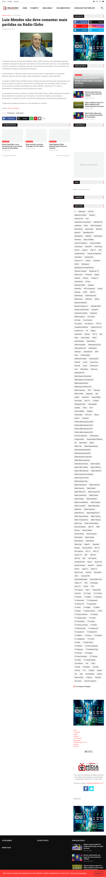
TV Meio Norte (88, 642)
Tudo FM (78, 593)
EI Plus (88, 281)
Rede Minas (90, 541)
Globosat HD (88, 351)
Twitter (99, 670)
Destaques (85, 264)
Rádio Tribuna (95, 520)
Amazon (92, 215)
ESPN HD (88, 299)
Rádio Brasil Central (81, 464)
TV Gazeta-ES (92, 632)
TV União (78, 660)
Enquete (90, 285)
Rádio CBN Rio (96, 467)
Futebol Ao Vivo (96, 327)
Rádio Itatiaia (95, 502)
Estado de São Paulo (82, 309)
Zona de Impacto (90, 681)
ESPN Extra (78, 299)
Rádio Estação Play (81, 481)
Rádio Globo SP (80, 492)
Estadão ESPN (96, 306)
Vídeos (99, 674)
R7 (75, 443)
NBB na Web (79, 394)
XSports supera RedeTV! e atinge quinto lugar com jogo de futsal (93, 846)
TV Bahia (96, 607)
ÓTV (91, 408)
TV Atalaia (87, 607)
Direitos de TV (94, 271)
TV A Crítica (98, 593)
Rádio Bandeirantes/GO (82, 450)
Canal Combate (95, 243)
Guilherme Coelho (80, 358)
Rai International (80, 527)
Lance (85, 365)
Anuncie (16, 1)
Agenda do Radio (80, 215)
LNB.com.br (94, 365)
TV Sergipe (88, 653)
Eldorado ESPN (80, 285)
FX (87, 330)
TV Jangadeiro (80, 639)
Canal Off (88, 246)
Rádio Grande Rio (80, 495)
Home (3, 1)
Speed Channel (80, 565)
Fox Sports (78, 323)
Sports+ (99, 565)
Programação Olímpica (94, 439)
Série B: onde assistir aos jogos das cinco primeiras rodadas (93, 94)
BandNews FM (88, 232)
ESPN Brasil (79, 295)
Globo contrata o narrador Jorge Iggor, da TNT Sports (35, 145)
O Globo (95, 401)
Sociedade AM (79, 562)
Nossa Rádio (96, 397)
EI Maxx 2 (94, 278)
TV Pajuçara (79, 649)
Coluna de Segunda (94, 253)
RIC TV (97, 548)
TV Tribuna (93, 656)
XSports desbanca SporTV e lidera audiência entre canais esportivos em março (94, 104)
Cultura (88, 260)
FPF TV (98, 323)
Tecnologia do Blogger (82, 686)
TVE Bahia (86, 667)
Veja (81, 674)
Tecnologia (94, 583)
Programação (79, 439)
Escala (100, 288)
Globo (94, 337)
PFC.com (88, 415)
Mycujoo (97, 390)
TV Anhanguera (92, 600)
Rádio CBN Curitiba (81, 467)
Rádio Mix (78, 509)
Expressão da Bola (81, 313)
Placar (96, 415)
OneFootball (92, 404)
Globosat (78, 351)
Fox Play (77, 320)
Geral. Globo (85, 337)
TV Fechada (77, 738)
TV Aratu (78, 607)
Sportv (77, 569)
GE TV (95, 334)
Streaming (76, 740)
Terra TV (77, 586)
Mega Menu (47, 8)
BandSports (79, 236)
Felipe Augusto (80, 316)
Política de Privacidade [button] (78, 873)
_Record (76, 736)
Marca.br (94, 369)
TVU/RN (91, 670)
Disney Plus (78, 274)
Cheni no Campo (13, 108)
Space (89, 562)
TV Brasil (78, 611)
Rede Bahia (78, 537)
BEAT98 (88, 236)
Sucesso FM (85, 576)
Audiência (78, 225)
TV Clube (92, 618)
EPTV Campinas (89, 288)
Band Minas (79, 229)
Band (86, 225)
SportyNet (97, 572)
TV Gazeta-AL (79, 632)
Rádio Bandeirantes (91, 446)
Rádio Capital (95, 464)
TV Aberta (34, 8)
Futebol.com (79, 330)
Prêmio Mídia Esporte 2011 (84, 429)
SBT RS (77, 558)
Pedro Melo (78, 415)
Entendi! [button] (99, 873)
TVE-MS (95, 667)
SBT (86, 555)
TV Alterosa (98, 597)
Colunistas (78, 257)
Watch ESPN (79, 677)
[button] (102, 8)
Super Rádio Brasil (81, 579)
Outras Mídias (79, 411)
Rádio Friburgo (94, 485)
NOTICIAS (78, 401)
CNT (100, 250)
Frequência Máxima (81, 327)
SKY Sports (92, 558)
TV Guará (88, 635)
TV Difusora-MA (80, 628)
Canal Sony (98, 246)
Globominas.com (80, 348)
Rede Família (89, 537)
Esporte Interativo (81, 302)
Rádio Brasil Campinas (82, 460)
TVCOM (77, 667)
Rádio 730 (78, 446)
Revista (77, 548)
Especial (77, 292)
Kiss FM (77, 365)
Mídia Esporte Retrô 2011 (83, 386)
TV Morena (78, 646)
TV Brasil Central (89, 611)
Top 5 (87, 590)
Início (75, 730)
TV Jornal (91, 639)
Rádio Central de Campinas (84, 474)
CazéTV (84, 250)
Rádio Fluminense (80, 485)
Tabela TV (78, 583)
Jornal (85, 362)
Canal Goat (78, 246)
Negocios (89, 394)
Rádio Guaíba (79, 499)
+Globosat (81, 211)
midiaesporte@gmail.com (94, 783)
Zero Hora (78, 681)
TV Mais (77, 642)
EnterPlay (78, 288)
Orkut (85, 408)
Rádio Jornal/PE (80, 506)
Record (77, 530)
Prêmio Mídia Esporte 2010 (84, 425)
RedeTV (87, 544)
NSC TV (87, 401)
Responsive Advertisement (89, 165)
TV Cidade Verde (80, 618)
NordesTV (85, 397)
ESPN (85, 292)
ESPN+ (97, 299)
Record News (79, 534)
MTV (89, 390)
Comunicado (89, 257)
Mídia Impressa (80, 390)
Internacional (93, 358)
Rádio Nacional (89, 509)
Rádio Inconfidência (81, 502)
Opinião (77, 408)
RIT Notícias (79, 551)
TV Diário (93, 625)
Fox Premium (87, 320)
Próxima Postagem (62, 155)
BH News (78, 239)
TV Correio (91, 621)
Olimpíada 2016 (80, 404)
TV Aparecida (91, 604)
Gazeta (87, 334)
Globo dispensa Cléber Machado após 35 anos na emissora (58, 146)
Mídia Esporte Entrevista (83, 376)
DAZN (77, 264)
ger (101, 334)
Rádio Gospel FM (93, 492)
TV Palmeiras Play (92, 649)
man (76, 369)
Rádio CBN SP (96, 471)
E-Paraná (88, 274)
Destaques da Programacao (84, 267)
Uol (76, 674)
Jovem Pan (94, 362)
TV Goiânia (78, 635)
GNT (96, 351)
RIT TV (88, 551)
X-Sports (89, 677)
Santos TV (78, 555)
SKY (84, 558)
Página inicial (6, 15)
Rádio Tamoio (95, 516)
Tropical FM (96, 590)
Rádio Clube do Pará (82, 478)
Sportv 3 (94, 569)
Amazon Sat (79, 218)
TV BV (100, 611)
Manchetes (84, 369)
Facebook (93, 313)
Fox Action (91, 316)
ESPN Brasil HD (91, 295)
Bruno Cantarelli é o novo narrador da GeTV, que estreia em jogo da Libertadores (12, 146)
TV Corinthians (79, 621)
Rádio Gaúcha (79, 488)
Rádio (92, 443)
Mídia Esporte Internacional (84, 379)
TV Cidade (94, 614)
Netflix (77, 397)
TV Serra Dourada (81, 656)
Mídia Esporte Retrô (81, 383)
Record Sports (91, 534)
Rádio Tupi (78, 523)
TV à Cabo (87, 593)
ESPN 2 (92, 292)
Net (97, 394)
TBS (85, 583)
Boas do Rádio (89, 239)
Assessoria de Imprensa (83, 222)
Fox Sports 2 (89, 323)
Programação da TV (80, 742)
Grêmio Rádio (85, 355)
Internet (77, 362)
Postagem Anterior (9, 155)
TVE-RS (77, 670)
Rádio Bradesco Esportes (83, 457)
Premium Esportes (81, 436)
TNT (92, 586)
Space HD (98, 562)
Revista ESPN (87, 548)
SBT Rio (93, 555)
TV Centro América (81, 614)
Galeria (93, 330)
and (87, 218)
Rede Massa (79, 541)
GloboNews (93, 348)
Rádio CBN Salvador (81, 471)
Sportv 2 (85, 569)
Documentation (63, 8)
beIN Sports (98, 236)
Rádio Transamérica (81, 520)
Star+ (76, 576)
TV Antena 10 (79, 604)
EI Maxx (85, 278)
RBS (98, 527)
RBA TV (91, 527)
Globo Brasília (79, 341)
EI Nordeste (79, 281)
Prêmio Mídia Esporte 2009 (84, 422)
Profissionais (17, 15)
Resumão (96, 544)
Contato (9, 1)
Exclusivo (95, 309)
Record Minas (87, 530)
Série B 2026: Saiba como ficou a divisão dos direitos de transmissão (94, 115)
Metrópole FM (79, 372)
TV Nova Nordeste (91, 646)
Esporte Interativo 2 (81, 306)
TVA (87, 663)
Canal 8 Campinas (81, 243)
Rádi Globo (83, 443)
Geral (76, 337)
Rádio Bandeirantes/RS (82, 453)
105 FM (90, 211)
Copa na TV (79, 260)
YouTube (98, 677)
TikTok (85, 586)
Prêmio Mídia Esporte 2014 (84, 432)
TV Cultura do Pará (81, 625)
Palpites (89, 411)
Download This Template (84, 8)
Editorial (77, 278)
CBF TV (93, 250)
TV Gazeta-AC (93, 628)
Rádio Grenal (93, 495)
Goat (76, 355)
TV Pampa (78, 653)
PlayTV (77, 418)
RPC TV (96, 551)
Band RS (99, 229)
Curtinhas (96, 260)
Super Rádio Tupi (96, 579)
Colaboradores (80, 253)
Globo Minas (91, 341)
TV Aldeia (87, 597)
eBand (97, 274)
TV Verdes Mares (89, 660)
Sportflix (91, 565)
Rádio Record (79, 513)
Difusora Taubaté (80, 271)
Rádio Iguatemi (92, 499)
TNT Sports (79, 590)
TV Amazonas (79, 600)
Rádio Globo (19, 113)
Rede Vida (78, 544)
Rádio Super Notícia (81, 516)
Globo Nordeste (80, 344)
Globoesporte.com (94, 344)
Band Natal (89, 229)
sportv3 (88, 572)
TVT (84, 670)
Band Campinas (96, 225)
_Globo (75, 734)
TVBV (93, 663)
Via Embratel (90, 674)
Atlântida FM (98, 222)
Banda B (77, 232)
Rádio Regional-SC (93, 513)
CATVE (77, 250)
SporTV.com (79, 572)
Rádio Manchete (93, 506)
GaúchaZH (78, 334)
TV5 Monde (79, 663)
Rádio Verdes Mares (91, 523)
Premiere (85, 418)
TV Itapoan (98, 635)
